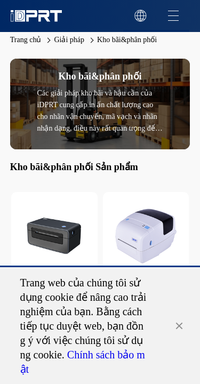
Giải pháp (69, 40)
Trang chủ (26, 40)
